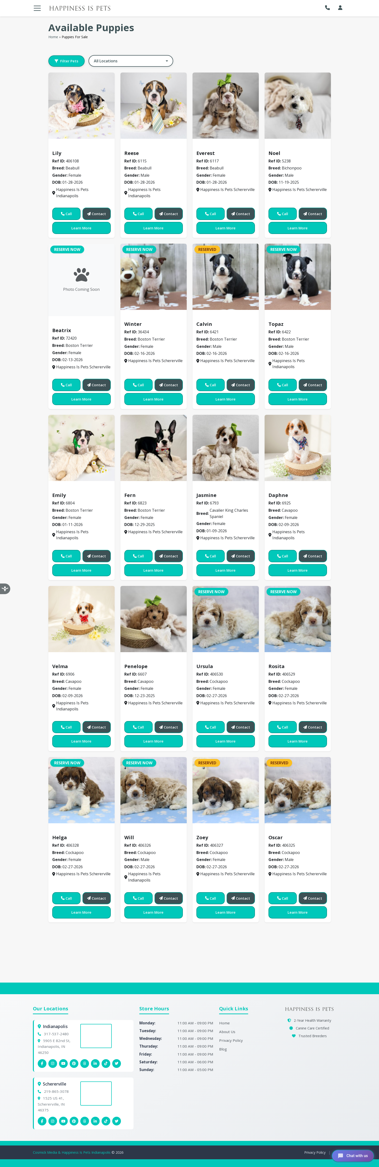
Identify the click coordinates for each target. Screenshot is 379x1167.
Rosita (276, 666)
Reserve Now (67, 249)
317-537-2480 (56, 1033)
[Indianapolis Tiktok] (106, 1063)
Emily (59, 495)
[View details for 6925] (298, 448)
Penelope (136, 666)
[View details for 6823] (153, 448)
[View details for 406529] (298, 619)
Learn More (81, 228)
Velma (60, 666)
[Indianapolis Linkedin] (95, 1063)
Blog (223, 1049)
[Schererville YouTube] (63, 1121)
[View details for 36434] (153, 277)
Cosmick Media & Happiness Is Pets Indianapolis (72, 1152)
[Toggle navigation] (37, 8)
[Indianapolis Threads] (84, 1063)
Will (129, 837)
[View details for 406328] (81, 790)
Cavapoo (279, 488)
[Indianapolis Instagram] (52, 1063)
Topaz (275, 324)
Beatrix (61, 330)
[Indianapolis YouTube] (63, 1063)
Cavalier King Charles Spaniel (227, 488)
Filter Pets (66, 60)
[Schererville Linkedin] (95, 1121)
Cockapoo (208, 659)
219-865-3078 (56, 1091)
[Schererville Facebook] (42, 1121)
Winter (133, 324)
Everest (205, 153)
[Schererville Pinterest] (74, 1121)
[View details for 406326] (153, 790)
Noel (274, 153)
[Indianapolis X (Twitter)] (116, 1063)
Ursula (204, 666)
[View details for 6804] (81, 448)
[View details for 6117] (226, 106)
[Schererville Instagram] (52, 1121)
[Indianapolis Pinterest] (74, 1063)
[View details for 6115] (153, 106)
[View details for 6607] (153, 619)
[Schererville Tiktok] (106, 1121)
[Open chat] (352, 1156)
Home (53, 37)
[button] (328, 8)
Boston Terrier (69, 323)
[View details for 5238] (298, 106)
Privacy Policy (231, 1040)
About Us (227, 1031)
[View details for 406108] (81, 106)
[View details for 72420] (81, 280)
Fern (130, 495)
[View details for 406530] (226, 619)
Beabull (62, 146)
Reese (131, 153)
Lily (56, 153)
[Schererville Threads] (84, 1121)
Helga (59, 837)
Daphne (278, 495)
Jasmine (206, 495)
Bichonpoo (281, 146)
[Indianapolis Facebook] (42, 1063)
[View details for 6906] (81, 619)
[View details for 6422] (298, 277)
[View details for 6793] (226, 448)
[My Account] (340, 8)
